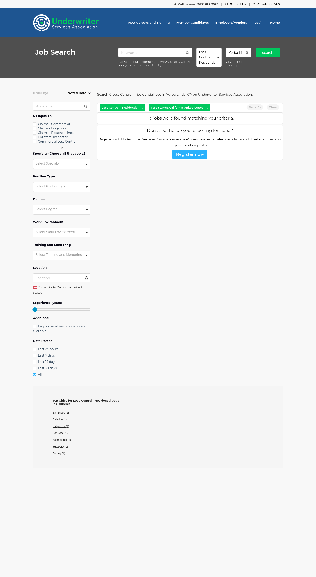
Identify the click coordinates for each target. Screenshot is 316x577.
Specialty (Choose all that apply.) (59, 154)
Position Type (44, 176)
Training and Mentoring (52, 245)
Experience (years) (47, 303)
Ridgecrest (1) (61, 426)
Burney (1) (59, 453)
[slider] (34, 309)
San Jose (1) (60, 433)
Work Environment (48, 222)
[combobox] (209, 57)
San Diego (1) (61, 412)
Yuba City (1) (60, 446)
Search (267, 52)
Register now (190, 154)
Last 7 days (46, 355)
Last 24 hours (48, 349)
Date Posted (43, 341)
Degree (39, 199)
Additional (41, 318)
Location (40, 268)
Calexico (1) (60, 419)
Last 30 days (47, 368)
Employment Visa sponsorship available (59, 328)
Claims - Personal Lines (56, 133)
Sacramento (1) (62, 439)
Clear (273, 107)
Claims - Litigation (52, 128)
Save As (255, 107)
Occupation (42, 116)
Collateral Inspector (53, 137)
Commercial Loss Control (57, 141)
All (40, 374)
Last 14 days (47, 362)
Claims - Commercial (54, 124)
